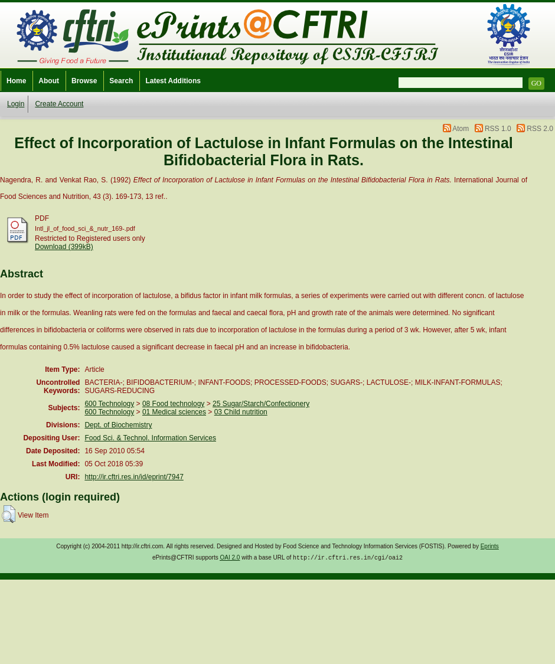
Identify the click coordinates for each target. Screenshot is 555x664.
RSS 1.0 (498, 129)
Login (15, 104)
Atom (460, 129)
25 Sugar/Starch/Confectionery (261, 404)
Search (121, 81)
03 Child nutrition (240, 412)
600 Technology (109, 404)
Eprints (490, 546)
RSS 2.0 (540, 129)
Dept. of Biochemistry (118, 425)
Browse (84, 81)
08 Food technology (173, 404)
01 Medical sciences (174, 412)
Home (16, 81)
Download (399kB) (64, 247)
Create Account (59, 104)
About (48, 81)
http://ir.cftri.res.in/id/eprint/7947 (133, 477)
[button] (8, 514)
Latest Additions (173, 81)
